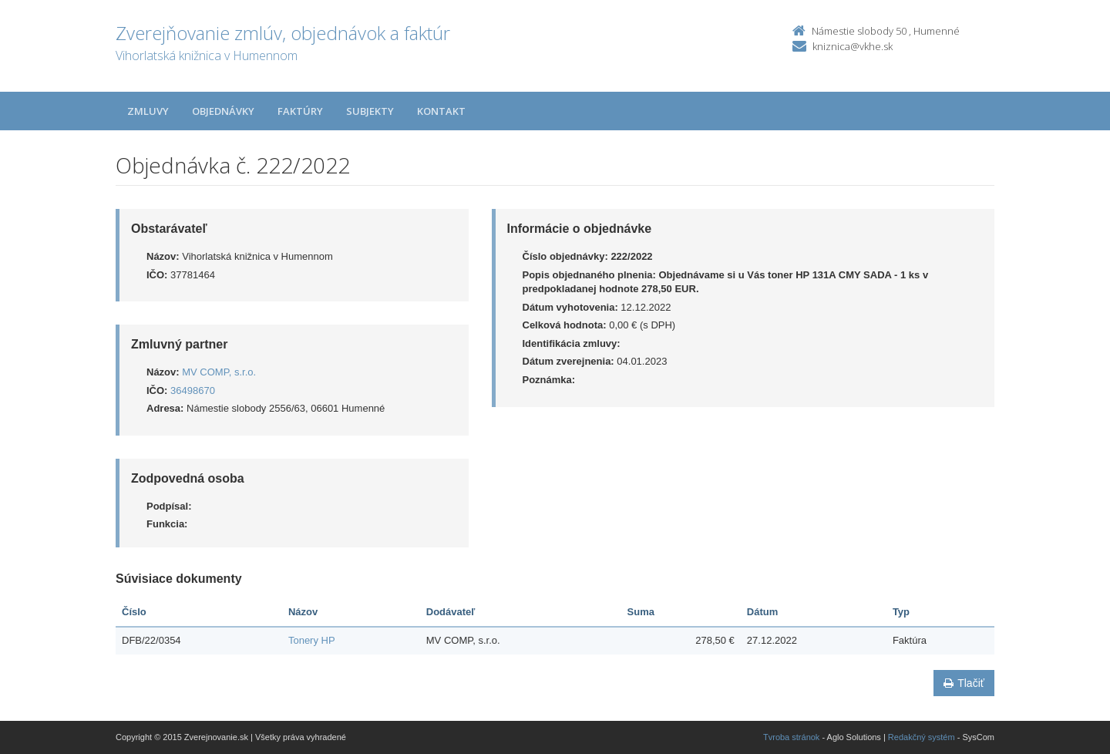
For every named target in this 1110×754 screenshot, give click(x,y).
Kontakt (441, 111)
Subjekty (370, 111)
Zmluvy (148, 111)
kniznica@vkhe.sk (852, 46)
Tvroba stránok (791, 737)
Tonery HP (311, 640)
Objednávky (223, 111)
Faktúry (300, 111)
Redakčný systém (921, 737)
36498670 (192, 390)
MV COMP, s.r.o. (219, 372)
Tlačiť (964, 683)
